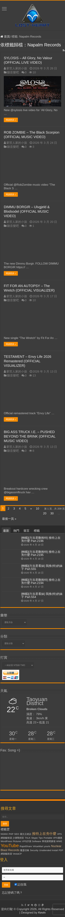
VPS (59, 834)
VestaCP (17, 853)
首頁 (5, 36)
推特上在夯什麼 (44, 834)
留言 (26, 530)
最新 (6, 530)
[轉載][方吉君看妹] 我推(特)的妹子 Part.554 (42, 595)
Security (34, 850)
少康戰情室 (18, 838)
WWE (59, 841)
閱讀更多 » (11, 120)
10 (37, 508)
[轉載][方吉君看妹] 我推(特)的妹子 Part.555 (42, 567)
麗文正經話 (25, 834)
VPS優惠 (57, 838)
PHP (11, 834)
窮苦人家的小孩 (16, 68)
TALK (27, 838)
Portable (48, 838)
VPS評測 (26, 841)
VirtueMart (38, 846)
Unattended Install (48, 850)
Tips (40, 838)
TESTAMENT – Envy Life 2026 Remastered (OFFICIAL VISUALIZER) (27, 361)
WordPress (6, 841)
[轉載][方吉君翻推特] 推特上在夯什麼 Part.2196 (41, 539)
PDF (61, 850)
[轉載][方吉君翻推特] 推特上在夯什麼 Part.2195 (41, 553)
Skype (34, 838)
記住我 (21, 884)
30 (52, 513)
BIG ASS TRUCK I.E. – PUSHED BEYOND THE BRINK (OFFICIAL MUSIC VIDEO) (29, 436)
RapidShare (26, 846)
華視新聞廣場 (48, 841)
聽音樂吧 (13, 72)
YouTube (10, 845)
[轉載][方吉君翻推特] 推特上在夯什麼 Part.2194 (41, 581)
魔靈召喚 (24, 850)
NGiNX (4, 834)
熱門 (16, 530)
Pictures (17, 841)
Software (36, 841)
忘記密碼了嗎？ (12, 892)
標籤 (37, 530)
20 (44, 513)
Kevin (42, 912)
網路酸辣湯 (6, 838)
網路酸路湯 (6, 853)
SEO (16, 834)
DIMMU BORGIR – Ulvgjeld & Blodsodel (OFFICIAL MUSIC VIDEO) (27, 211)
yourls (47, 846)
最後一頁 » (9, 518)
